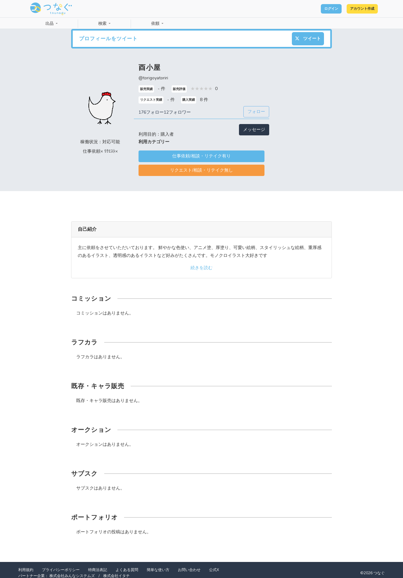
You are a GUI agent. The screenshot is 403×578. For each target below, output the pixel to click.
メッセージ (254, 130)
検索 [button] (103, 23)
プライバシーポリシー (61, 569)
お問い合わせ (189, 569)
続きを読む (201, 268)
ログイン (313, 9)
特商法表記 (97, 569)
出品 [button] (50, 23)
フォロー (256, 112)
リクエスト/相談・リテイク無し (201, 170)
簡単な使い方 (158, 569)
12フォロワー (177, 112)
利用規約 (25, 569)
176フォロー (151, 112)
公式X (214, 569)
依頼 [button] (156, 23)
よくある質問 (127, 569)
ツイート (308, 39)
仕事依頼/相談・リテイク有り (201, 156)
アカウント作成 (356, 9)
